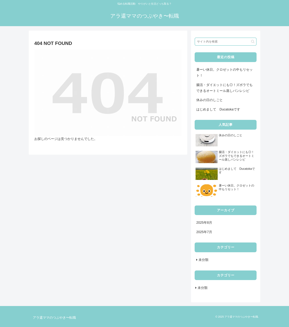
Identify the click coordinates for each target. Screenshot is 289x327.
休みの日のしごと (209, 100)
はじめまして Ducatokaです (219, 109)
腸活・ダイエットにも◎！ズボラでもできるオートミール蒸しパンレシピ (224, 88)
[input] (226, 42)
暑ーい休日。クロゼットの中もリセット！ (224, 72)
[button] (253, 41)
